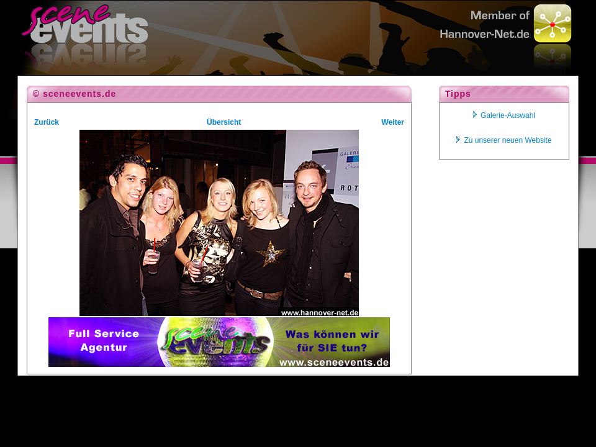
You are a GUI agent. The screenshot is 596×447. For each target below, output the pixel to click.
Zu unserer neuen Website (503, 140)
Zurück (46, 122)
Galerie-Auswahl (504, 115)
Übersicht (224, 122)
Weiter (393, 122)
